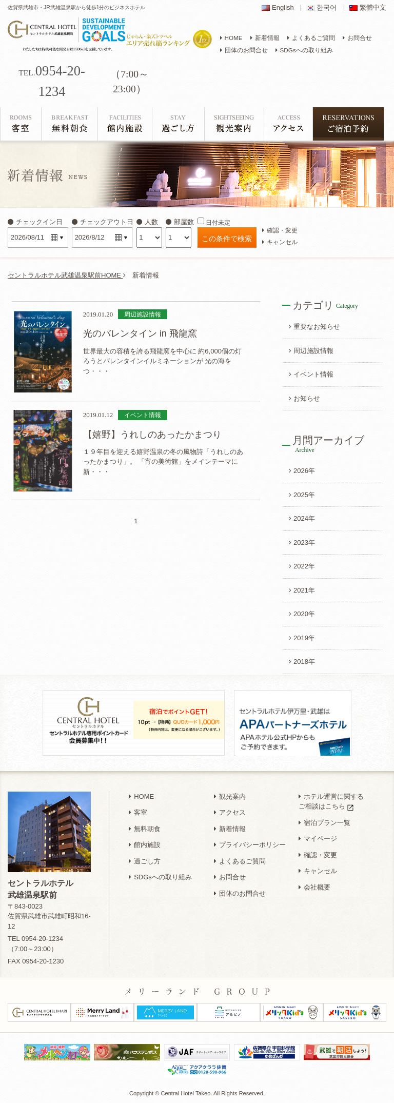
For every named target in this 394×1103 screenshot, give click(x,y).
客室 (138, 812)
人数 (147, 222)
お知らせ (304, 398)
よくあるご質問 (240, 861)
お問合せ (230, 877)
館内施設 (145, 845)
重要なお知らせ (314, 326)
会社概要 (314, 887)
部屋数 (180, 222)
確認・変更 (280, 230)
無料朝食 (145, 829)
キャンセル (280, 242)
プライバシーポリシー (250, 845)
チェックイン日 (35, 222)
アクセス (230, 812)
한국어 (327, 8)
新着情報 (230, 829)
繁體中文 (373, 8)
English (283, 8)
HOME (141, 796)
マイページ (318, 838)
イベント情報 (311, 374)
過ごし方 (145, 861)
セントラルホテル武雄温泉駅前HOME (67, 275)
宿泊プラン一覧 (324, 822)
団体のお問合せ (240, 893)
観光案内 (230, 796)
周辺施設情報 (311, 350)
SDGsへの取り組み (160, 877)
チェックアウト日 (102, 222)
